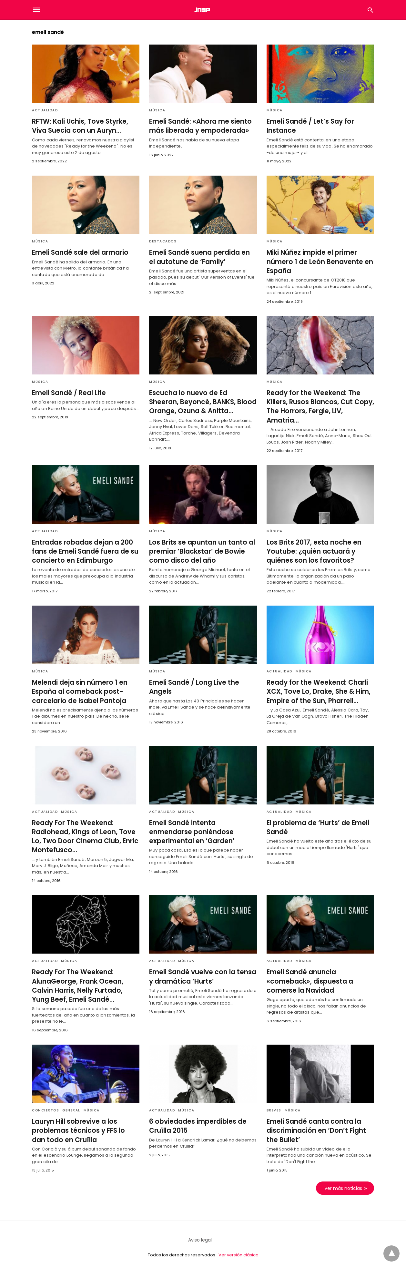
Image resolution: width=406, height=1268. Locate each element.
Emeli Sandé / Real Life (68, 392)
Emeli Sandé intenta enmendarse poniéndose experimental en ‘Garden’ (202, 827)
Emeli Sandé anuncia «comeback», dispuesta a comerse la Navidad (308, 976)
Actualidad (45, 110)
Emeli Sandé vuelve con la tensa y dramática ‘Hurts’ (200, 972)
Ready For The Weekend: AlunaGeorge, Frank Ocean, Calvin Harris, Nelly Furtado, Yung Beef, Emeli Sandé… (85, 981)
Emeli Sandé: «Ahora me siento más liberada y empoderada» (198, 126)
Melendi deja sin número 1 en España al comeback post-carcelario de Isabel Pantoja (78, 687)
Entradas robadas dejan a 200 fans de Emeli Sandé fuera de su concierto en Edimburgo (83, 547)
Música (157, 110)
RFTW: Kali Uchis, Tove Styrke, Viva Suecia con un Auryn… (78, 126)
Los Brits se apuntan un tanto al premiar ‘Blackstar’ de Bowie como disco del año (199, 547)
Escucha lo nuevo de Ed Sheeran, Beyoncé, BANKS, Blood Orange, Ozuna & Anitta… (201, 401)
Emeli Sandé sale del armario (78, 252)
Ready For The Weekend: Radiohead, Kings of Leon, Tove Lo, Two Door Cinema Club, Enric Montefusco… (83, 832)
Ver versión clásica (238, 1250)
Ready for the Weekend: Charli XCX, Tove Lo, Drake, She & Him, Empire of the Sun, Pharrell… (317, 687)
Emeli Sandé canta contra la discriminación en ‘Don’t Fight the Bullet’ (320, 1125)
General (71, 1105)
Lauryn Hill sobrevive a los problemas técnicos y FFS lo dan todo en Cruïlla (83, 1125)
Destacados (163, 241)
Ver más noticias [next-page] (343, 1183)
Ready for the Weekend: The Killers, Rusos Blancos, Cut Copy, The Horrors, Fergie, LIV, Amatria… (319, 401)
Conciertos (45, 1105)
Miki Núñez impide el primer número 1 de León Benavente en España (317, 261)
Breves (274, 1105)
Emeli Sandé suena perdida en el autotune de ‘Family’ (201, 257)
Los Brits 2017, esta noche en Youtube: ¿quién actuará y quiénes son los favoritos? (312, 547)
